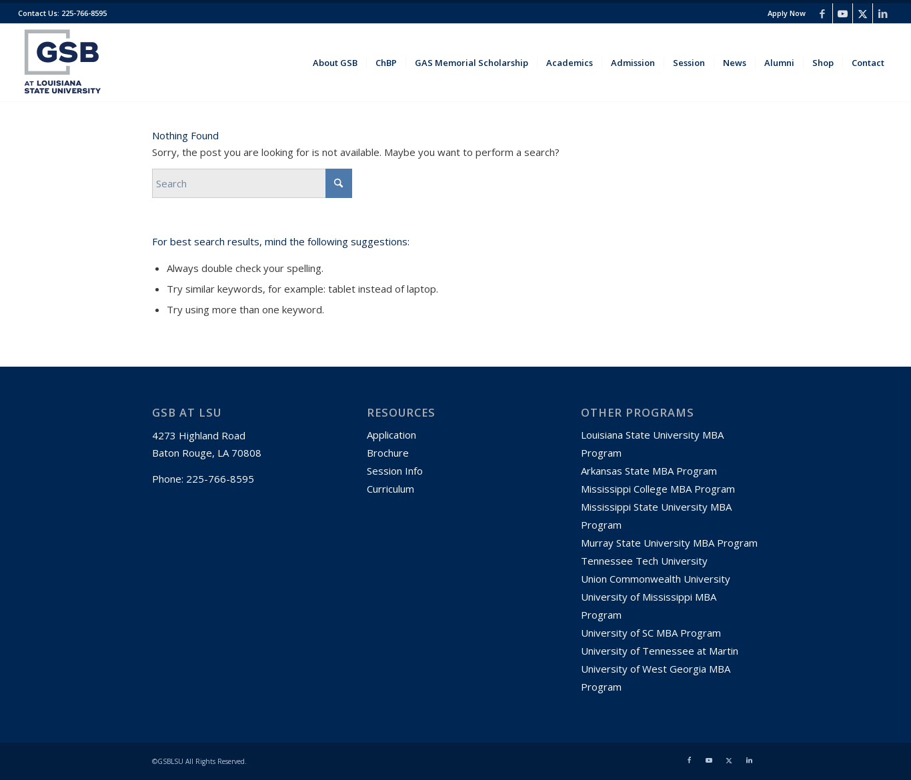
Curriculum (390, 488)
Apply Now (787, 13)
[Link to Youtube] (842, 13)
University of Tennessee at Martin (659, 650)
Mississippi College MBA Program (658, 488)
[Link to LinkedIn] (883, 13)
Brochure (388, 452)
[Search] (252, 183)
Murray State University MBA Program (669, 542)
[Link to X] (862, 13)
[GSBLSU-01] (62, 62)
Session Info (395, 470)
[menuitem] (783, 13)
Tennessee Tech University (645, 560)
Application (391, 434)
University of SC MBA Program (651, 632)
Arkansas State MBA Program (649, 470)
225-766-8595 (83, 13)
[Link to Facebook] (822, 13)
